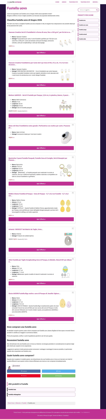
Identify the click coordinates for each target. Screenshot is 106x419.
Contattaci (66, 415)
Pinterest (24, 375)
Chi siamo (40, 415)
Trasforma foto (73, 2)
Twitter (58, 371)
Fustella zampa (82, 29)
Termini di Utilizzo (58, 415)
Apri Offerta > (41, 52)
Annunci (64, 2)
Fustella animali (83, 34)
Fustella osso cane (83, 25)
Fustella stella (82, 39)
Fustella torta (82, 20)
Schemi (57, 2)
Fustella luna (12, 389)
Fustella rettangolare (14, 394)
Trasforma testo (85, 2)
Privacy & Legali (48, 415)
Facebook (24, 371)
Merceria (95, 2)
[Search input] (87, 10)
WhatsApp (58, 375)
